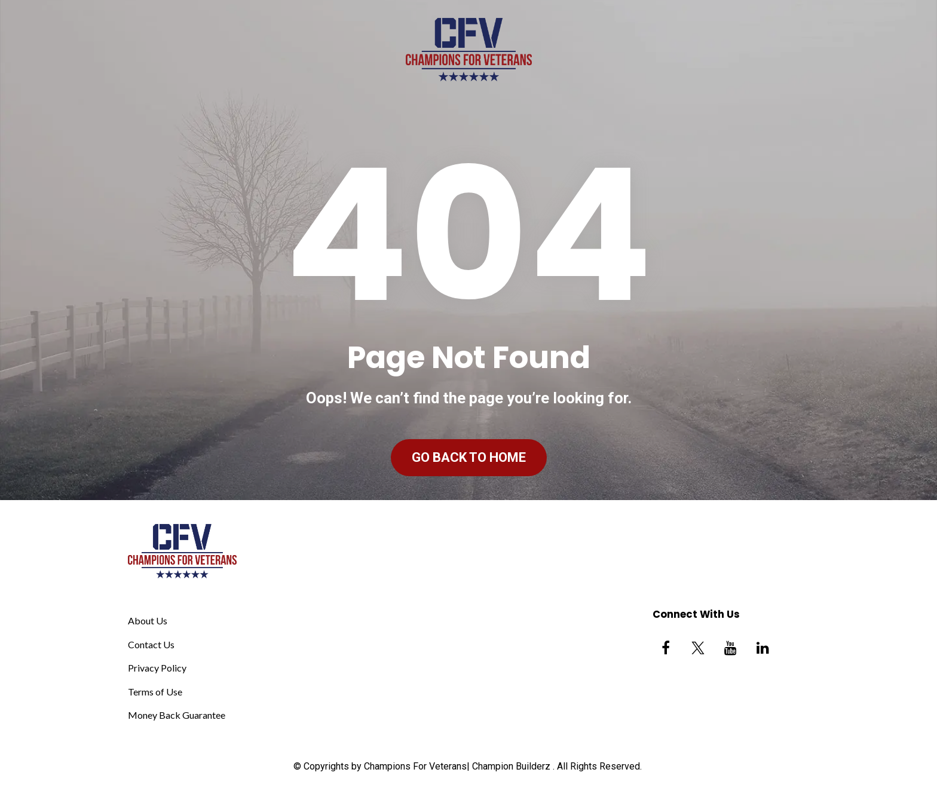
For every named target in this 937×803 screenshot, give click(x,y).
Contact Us (151, 644)
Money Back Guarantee (176, 715)
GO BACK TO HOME (469, 457)
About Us (147, 620)
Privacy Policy (157, 667)
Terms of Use (155, 691)
